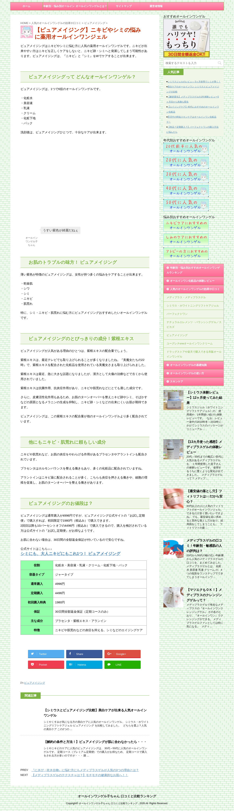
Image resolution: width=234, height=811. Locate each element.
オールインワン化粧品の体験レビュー (192, 280)
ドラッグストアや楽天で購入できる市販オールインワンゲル (194, 354)
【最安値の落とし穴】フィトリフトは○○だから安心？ (205, 496)
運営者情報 (156, 6)
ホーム (26, 6)
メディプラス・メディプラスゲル (186, 297)
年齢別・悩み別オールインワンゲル (59, 7)
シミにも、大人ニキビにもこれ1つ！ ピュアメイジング (70, 553)
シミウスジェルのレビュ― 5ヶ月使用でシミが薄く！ (194, 81)
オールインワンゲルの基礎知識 (188, 365)
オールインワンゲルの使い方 (187, 373)
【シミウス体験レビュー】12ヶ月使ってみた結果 (204, 398)
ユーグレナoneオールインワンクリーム (190, 343)
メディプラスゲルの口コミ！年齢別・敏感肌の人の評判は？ (204, 546)
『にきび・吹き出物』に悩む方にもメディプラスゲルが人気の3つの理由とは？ (85, 770)
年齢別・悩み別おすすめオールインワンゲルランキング (193, 270)
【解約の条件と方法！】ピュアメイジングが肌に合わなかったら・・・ (95, 742)
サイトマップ (124, 6)
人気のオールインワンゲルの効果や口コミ (195, 289)
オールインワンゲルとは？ (91, 6)
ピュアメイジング (34, 682)
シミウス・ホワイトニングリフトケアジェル (193, 305)
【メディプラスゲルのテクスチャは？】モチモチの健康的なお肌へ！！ (80, 775)
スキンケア (176, 381)
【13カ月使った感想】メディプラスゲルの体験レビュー (204, 447)
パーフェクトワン (177, 313)
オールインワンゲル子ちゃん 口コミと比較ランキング (117, 796)
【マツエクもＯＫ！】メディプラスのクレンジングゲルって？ (204, 595)
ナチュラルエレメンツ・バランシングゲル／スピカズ (194, 324)
